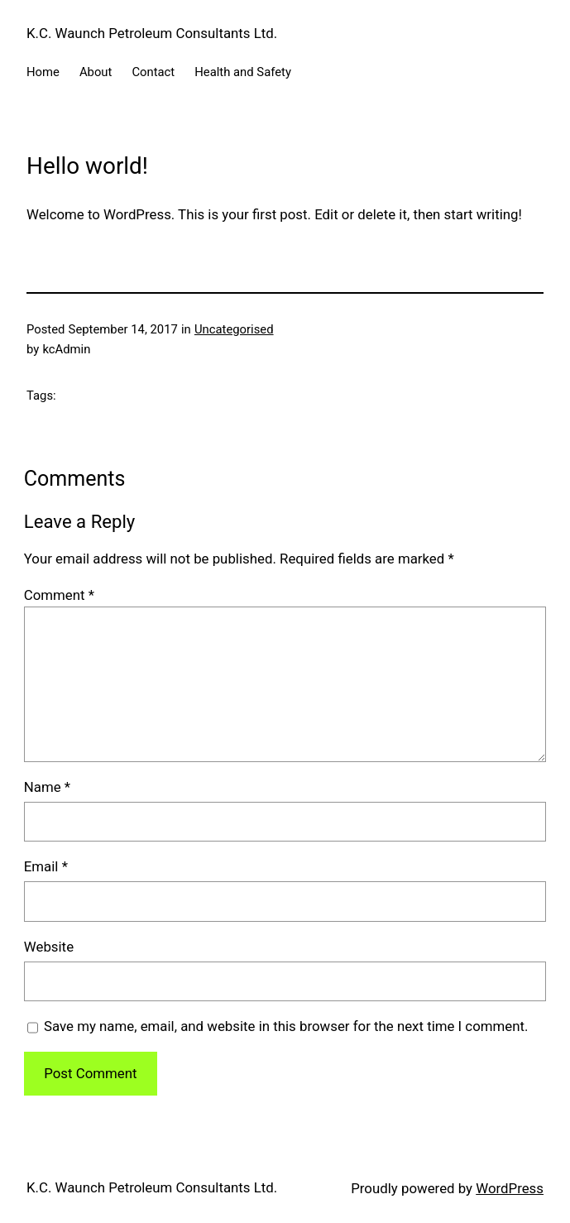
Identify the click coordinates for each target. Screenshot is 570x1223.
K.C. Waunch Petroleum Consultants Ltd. (151, 33)
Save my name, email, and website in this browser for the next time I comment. (286, 1026)
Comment (59, 595)
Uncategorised (234, 329)
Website (49, 946)
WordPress (510, 1188)
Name (47, 787)
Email (46, 866)
